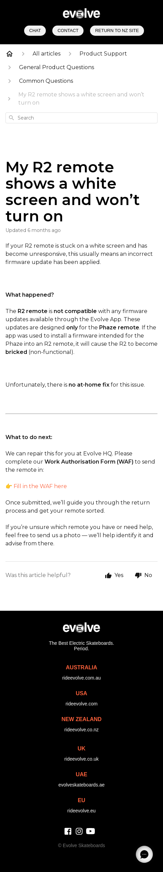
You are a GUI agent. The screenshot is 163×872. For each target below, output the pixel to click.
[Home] (9, 54)
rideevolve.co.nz (81, 729)
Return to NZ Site (117, 30)
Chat (35, 30)
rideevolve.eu (81, 810)
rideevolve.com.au (81, 678)
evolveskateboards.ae (81, 785)
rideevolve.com (81, 703)
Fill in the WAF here (40, 486)
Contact (67, 30)
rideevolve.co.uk (81, 759)
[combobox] (81, 117)
